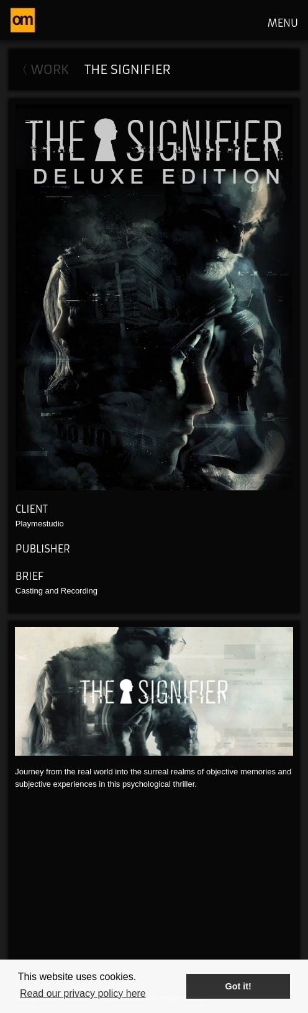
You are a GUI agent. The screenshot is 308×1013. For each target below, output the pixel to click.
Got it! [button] (238, 986)
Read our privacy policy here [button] (83, 993)
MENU (283, 23)
